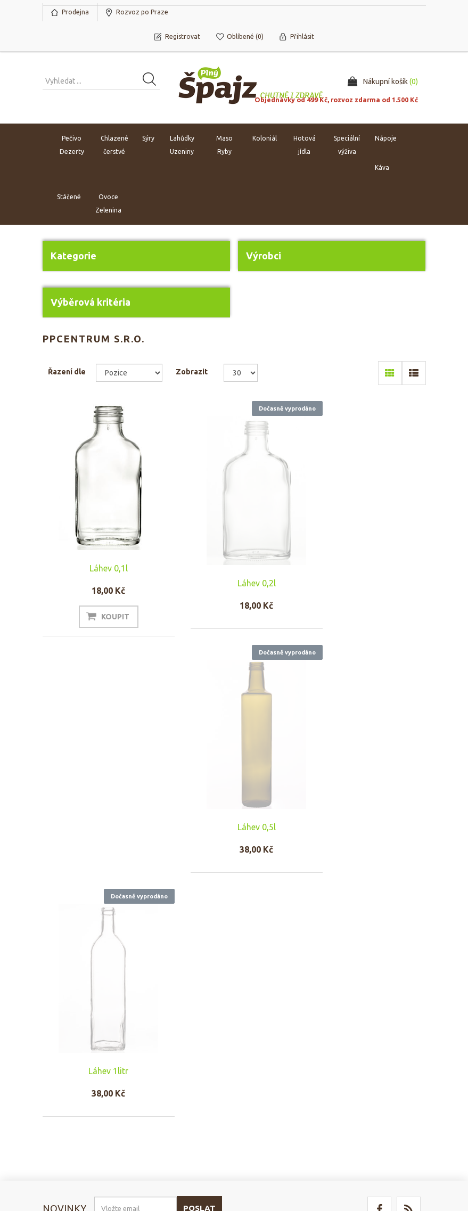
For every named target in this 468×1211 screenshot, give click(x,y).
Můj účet (61, 1056)
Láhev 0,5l (367, 583)
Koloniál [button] (264, 138)
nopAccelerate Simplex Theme (375, 1147)
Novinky (359, 1088)
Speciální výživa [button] (347, 145)
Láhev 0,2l (234, 583)
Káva (382, 168)
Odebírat (70, 996)
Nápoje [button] (386, 138)
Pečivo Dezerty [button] (72, 145)
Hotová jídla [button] (304, 145)
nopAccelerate (401, 1162)
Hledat (357, 1056)
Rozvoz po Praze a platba (277, 1077)
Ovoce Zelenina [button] (108, 204)
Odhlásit (119, 996)
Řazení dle (67, 371)
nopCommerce (108, 1147)
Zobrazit (192, 371)
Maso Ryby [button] (224, 145)
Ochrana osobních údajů (276, 1104)
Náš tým (159, 1072)
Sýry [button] (148, 138)
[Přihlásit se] (135, 972)
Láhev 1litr (101, 834)
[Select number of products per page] (241, 373)
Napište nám (166, 1088)
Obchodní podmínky (279, 1056)
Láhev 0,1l (101, 568)
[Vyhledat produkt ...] (101, 81)
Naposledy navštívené (382, 1072)
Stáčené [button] (69, 197)
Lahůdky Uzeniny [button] (182, 145)
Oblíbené (62, 1088)
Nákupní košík (69, 1072)
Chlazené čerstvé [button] (114, 145)
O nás (156, 1056)
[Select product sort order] (129, 373)
